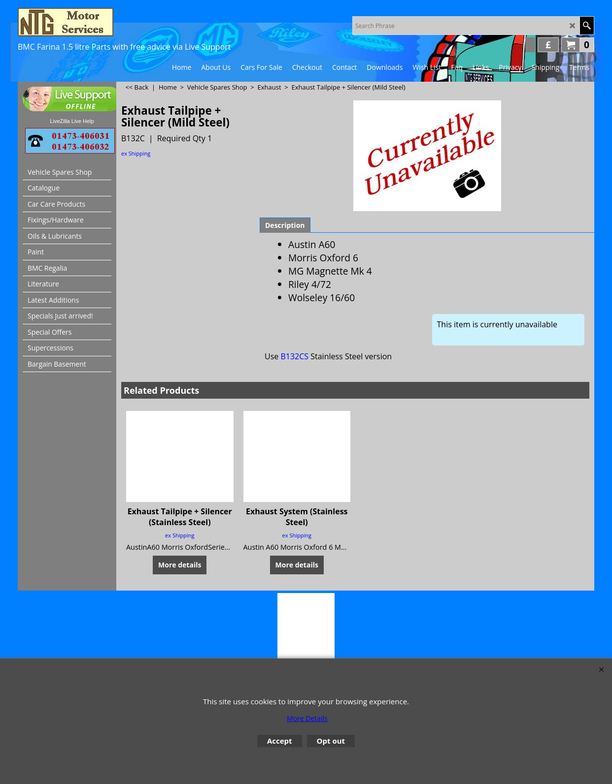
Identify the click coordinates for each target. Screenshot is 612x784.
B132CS (294, 356)
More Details (307, 718)
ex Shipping (135, 153)
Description (285, 225)
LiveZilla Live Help (72, 121)
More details (179, 564)
